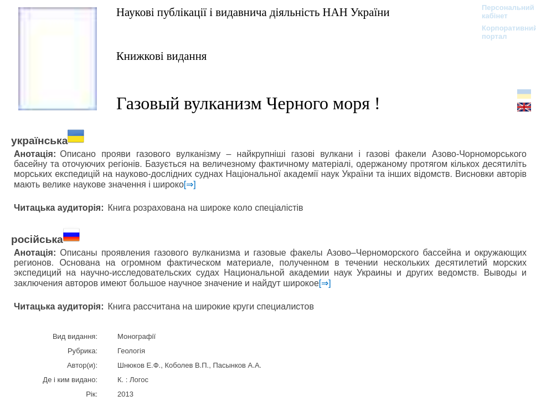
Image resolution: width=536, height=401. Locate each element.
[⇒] (190, 184)
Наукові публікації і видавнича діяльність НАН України (253, 12)
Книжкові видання (161, 55)
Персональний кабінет (502, 11)
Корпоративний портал (502, 32)
